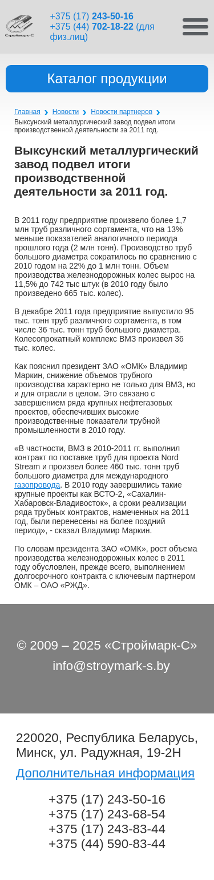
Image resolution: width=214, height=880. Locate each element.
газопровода (37, 484)
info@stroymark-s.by (111, 666)
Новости (66, 112)
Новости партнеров (121, 112)
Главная (27, 112)
